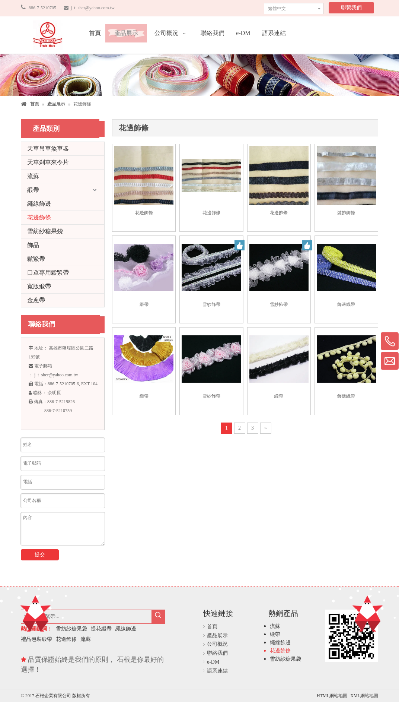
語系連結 (217, 671)
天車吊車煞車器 (48, 148)
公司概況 (217, 644)
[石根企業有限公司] (48, 35)
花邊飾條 (39, 217)
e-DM (213, 662)
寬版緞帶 (39, 286)
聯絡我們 (217, 653)
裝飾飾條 (346, 212)
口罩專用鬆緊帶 (48, 272)
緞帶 (33, 190)
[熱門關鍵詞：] (158, 616)
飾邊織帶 (346, 304)
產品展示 (217, 635)
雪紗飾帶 (211, 304)
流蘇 (33, 176)
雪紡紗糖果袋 (45, 231)
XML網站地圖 (364, 695)
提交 (40, 554)
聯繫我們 (351, 7)
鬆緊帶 (36, 259)
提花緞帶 (101, 629)
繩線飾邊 (39, 203)
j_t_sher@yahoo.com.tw (92, 7)
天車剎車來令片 (48, 162)
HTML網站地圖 (332, 695)
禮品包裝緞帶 (36, 639)
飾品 (33, 245)
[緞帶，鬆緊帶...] (86, 616)
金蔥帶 (36, 300)
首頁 (212, 626)
